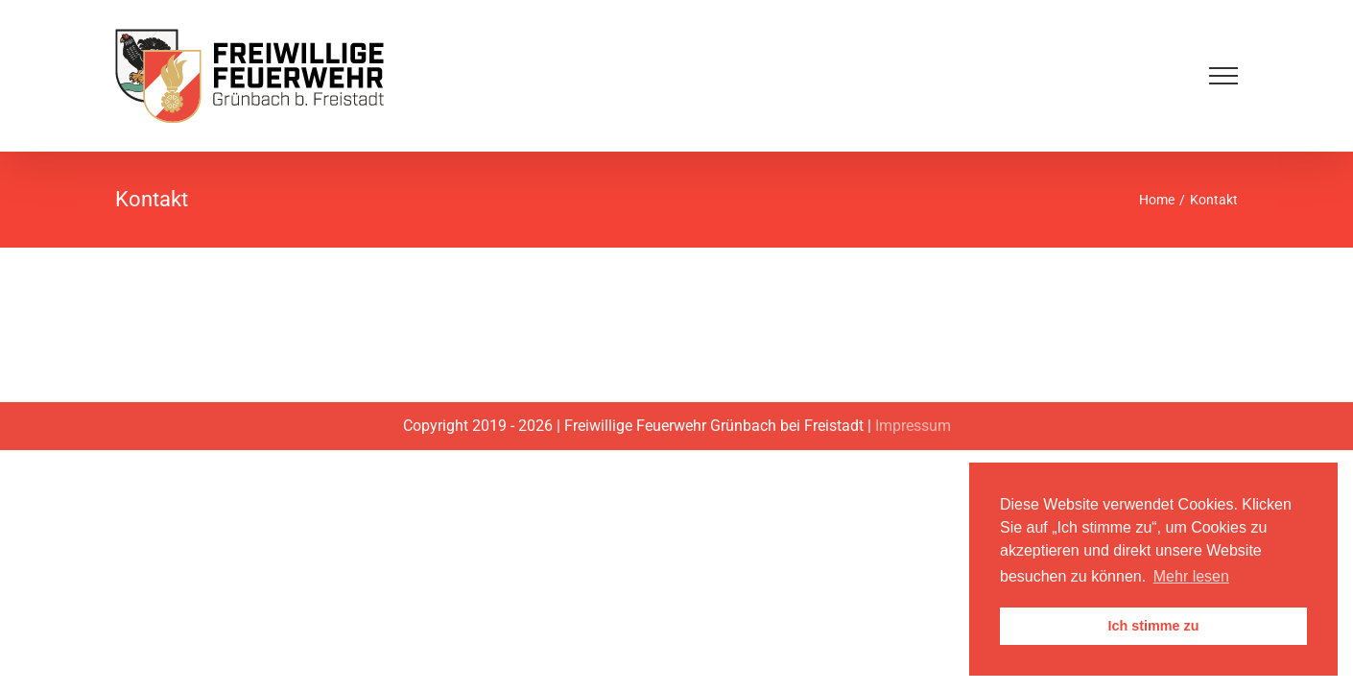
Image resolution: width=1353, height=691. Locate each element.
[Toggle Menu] (1223, 75)
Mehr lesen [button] (1191, 576)
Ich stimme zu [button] (1153, 625)
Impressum (913, 426)
